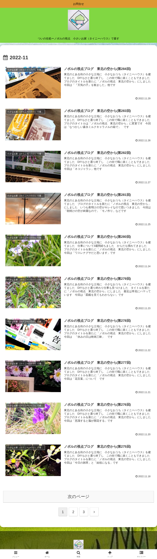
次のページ (79, 496)
